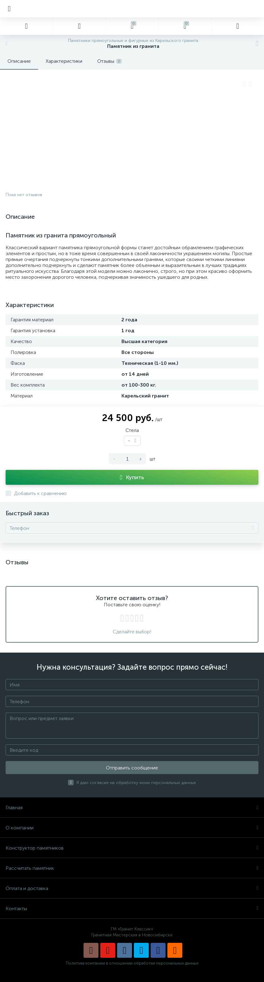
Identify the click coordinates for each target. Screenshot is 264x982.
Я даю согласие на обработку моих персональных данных (136, 782)
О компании (132, 828)
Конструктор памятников (132, 848)
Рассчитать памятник (132, 868)
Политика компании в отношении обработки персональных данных (132, 963)
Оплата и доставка (132, 888)
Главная (132, 807)
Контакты (132, 908)
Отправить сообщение (132, 768)
